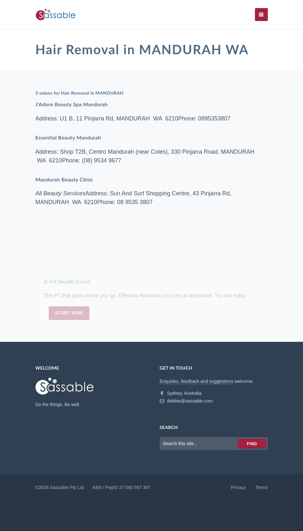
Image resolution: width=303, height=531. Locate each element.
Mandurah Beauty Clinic (64, 179)
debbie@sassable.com (186, 400)
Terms (261, 487)
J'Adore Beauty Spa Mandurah (71, 104)
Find (252, 443)
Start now (69, 313)
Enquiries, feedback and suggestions (197, 381)
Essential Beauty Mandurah (68, 137)
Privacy (238, 487)
